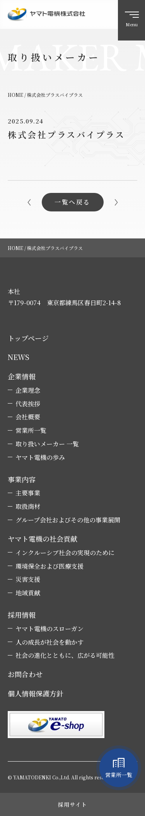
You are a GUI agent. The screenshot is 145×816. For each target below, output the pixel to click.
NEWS (18, 357)
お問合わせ (25, 674)
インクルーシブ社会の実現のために (64, 553)
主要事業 (27, 493)
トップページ (28, 338)
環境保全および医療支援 (49, 566)
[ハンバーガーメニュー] (131, 20)
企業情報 (22, 376)
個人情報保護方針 (35, 693)
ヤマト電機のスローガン (49, 629)
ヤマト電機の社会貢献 (42, 539)
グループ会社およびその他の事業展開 (67, 520)
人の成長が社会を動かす (49, 642)
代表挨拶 (27, 404)
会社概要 (27, 417)
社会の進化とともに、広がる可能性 (64, 655)
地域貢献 (27, 593)
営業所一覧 (30, 430)
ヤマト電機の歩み (40, 457)
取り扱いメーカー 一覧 (47, 444)
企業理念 (27, 390)
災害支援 (27, 579)
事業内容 (22, 479)
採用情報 (22, 615)
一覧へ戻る (72, 202)
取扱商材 (27, 506)
